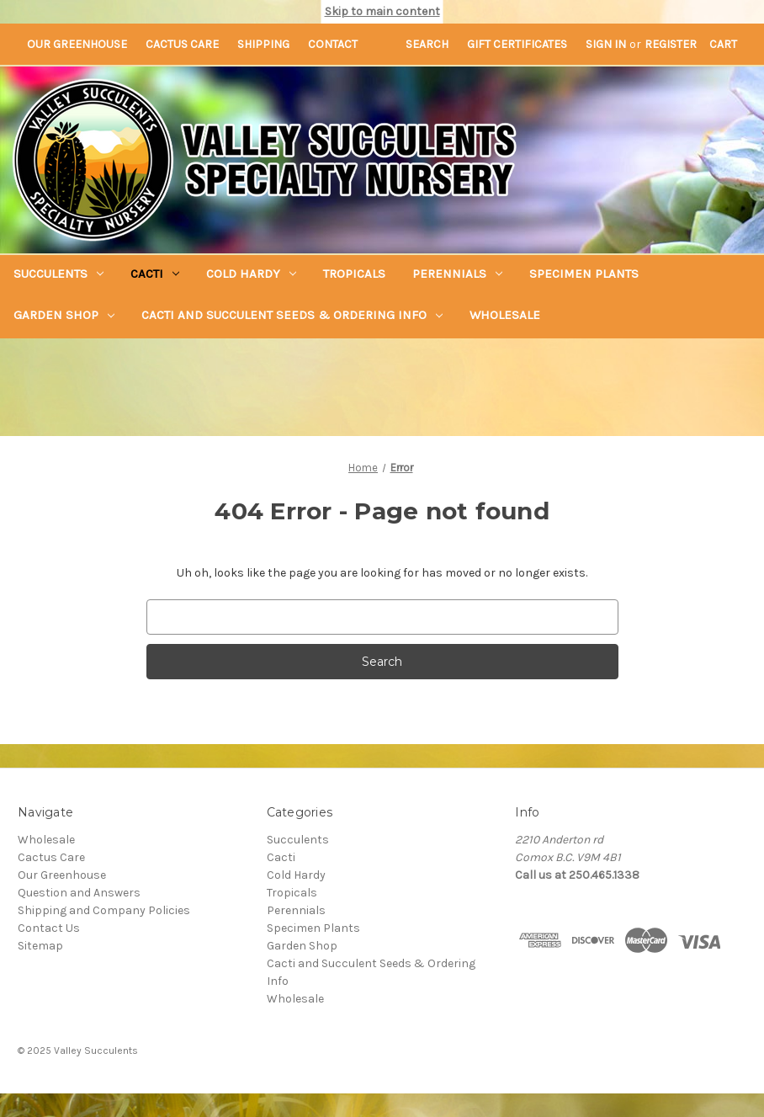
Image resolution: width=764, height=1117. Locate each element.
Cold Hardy (251, 273)
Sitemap (40, 946)
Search (427, 44)
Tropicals (354, 273)
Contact (333, 44)
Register (671, 44)
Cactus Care (182, 44)
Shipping (263, 44)
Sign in (606, 44)
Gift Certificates (517, 44)
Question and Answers (79, 893)
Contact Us (49, 928)
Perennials (457, 273)
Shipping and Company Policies (104, 910)
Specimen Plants (584, 273)
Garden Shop (63, 314)
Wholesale (505, 314)
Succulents (58, 273)
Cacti (154, 273)
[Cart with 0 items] (723, 44)
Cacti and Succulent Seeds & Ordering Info (292, 314)
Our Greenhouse (77, 44)
